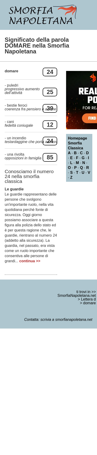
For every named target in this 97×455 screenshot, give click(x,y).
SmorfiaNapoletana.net (76, 296)
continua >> (29, 261)
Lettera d (88, 299)
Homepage (77, 138)
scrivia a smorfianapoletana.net (66, 320)
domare (89, 303)
